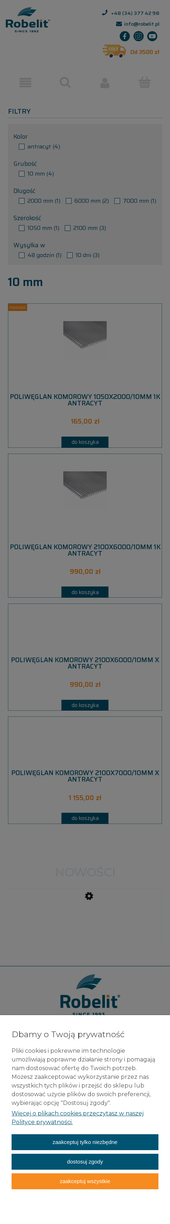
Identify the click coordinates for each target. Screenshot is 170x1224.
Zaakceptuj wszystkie (85, 1181)
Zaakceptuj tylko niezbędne (84, 1142)
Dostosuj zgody (85, 1161)
